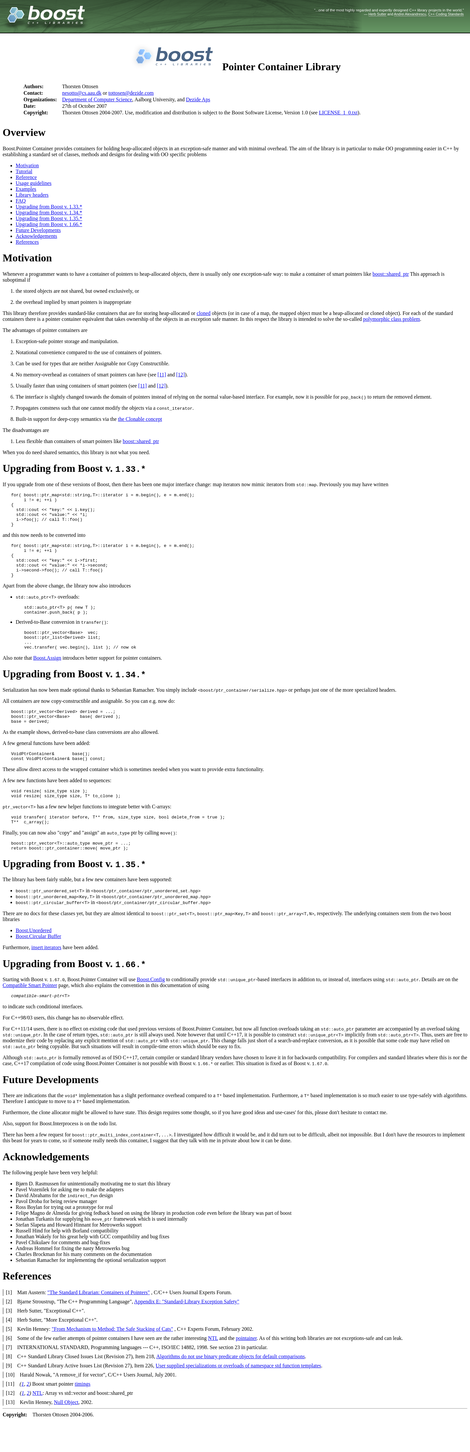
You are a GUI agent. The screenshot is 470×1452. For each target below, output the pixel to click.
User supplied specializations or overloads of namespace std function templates (238, 1397)
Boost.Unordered (34, 961)
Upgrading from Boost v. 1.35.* (49, 218)
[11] (162, 374)
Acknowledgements (36, 236)
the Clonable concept (140, 419)
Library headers (32, 195)
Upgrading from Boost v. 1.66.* (49, 224)
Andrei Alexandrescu (410, 14)
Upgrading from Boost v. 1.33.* (49, 206)
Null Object (66, 1433)
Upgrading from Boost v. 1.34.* (49, 212)
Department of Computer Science (97, 99)
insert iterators (46, 978)
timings (82, 1415)
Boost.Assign (47, 677)
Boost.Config (151, 1010)
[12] (180, 374)
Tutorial (24, 171)
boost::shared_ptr (390, 274)
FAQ (21, 201)
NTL (213, 1369)
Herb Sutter (377, 14)
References (27, 242)
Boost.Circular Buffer (38, 966)
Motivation (27, 165)
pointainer (246, 1369)
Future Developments (38, 230)
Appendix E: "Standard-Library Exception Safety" (186, 1333)
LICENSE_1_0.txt (338, 112)
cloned (203, 313)
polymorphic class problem (391, 319)
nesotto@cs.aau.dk (81, 93)
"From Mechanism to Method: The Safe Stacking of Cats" (112, 1360)
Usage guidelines (34, 183)
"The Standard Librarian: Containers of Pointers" (98, 1324)
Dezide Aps (198, 99)
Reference (26, 177)
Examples (26, 189)
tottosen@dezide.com (131, 93)
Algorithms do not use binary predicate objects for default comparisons (230, 1388)
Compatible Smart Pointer (30, 1015)
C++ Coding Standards (446, 14)
